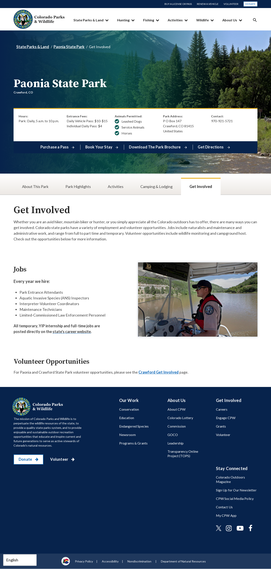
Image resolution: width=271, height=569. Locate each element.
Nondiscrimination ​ (139, 561)
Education (126, 418)
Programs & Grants (133, 443)
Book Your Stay (99, 147)
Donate (250, 3)
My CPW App (226, 515)
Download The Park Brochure (155, 147)
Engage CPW (226, 418)
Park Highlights (78, 186)
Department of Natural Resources (183, 561)
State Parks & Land (88, 20)
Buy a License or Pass (178, 3)
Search (254, 20)
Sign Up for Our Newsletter (236, 490)
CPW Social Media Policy (235, 498)
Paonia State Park (69, 46)
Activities (175, 20)
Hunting (123, 20)
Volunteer (231, 3)
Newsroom (127, 435)
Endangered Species (134, 426)
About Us (229, 20)
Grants (221, 426)
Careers (222, 409)
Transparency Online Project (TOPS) (182, 453)
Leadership (175, 443)
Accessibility (110, 561)
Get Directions (211, 147)
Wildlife (202, 20)
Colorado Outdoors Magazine (230, 479)
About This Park (35, 186)
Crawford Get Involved (158, 372)
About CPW (176, 409)
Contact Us (224, 507)
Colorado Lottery (180, 418)
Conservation (129, 409)
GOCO (172, 435)
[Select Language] (20, 560)
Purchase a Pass (54, 147)
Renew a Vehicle (207, 3)
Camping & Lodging (156, 186)
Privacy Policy (84, 561)
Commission (176, 426)
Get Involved (200, 186)
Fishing (148, 20)
